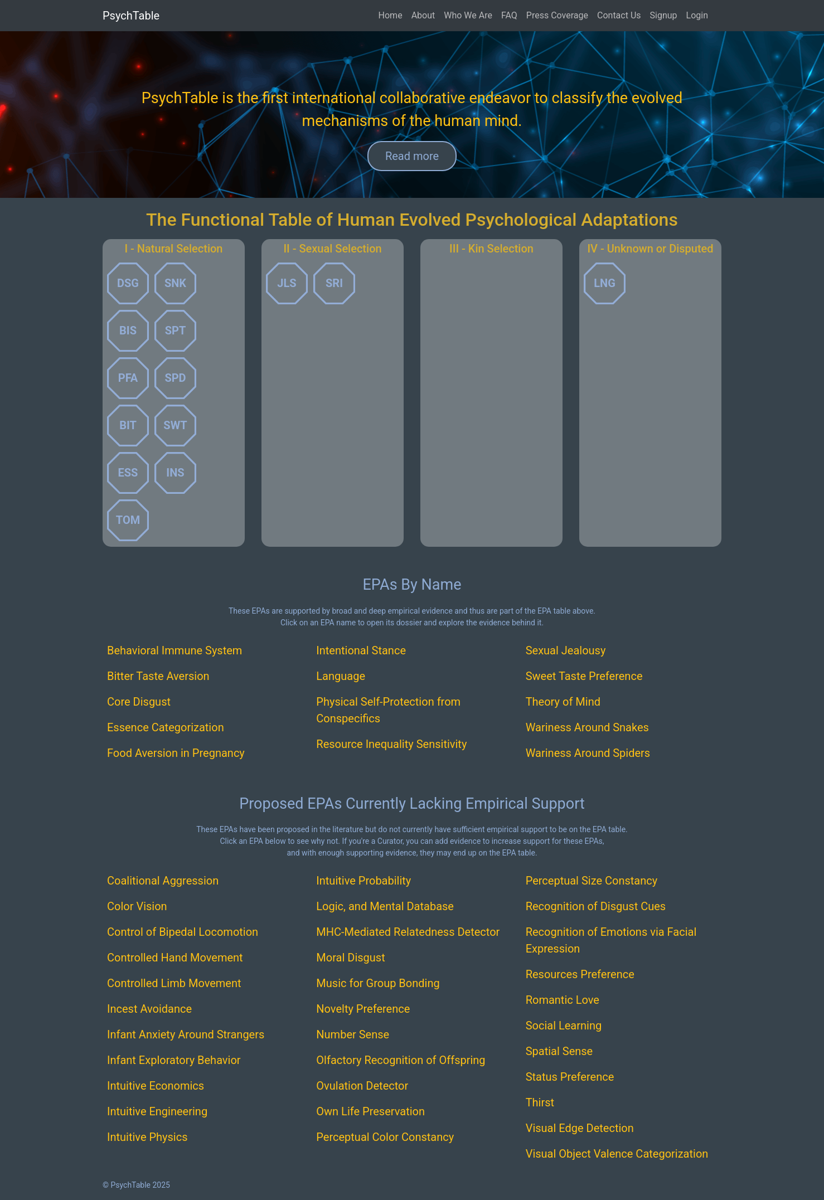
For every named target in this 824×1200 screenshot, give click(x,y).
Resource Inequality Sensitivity (391, 744)
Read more (412, 156)
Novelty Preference (363, 1009)
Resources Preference (580, 974)
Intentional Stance (361, 650)
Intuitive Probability (363, 880)
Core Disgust (139, 701)
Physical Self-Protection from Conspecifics (388, 710)
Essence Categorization (165, 727)
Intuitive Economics (155, 1085)
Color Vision (137, 906)
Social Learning (564, 1025)
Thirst (540, 1102)
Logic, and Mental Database (385, 906)
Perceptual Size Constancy (592, 880)
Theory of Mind (563, 701)
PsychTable (131, 15)
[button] (128, 283)
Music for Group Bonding (377, 983)
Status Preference (570, 1077)
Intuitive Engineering (157, 1111)
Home (391, 15)
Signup (663, 15)
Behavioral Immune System (174, 650)
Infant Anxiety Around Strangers (185, 1034)
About (423, 15)
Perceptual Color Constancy (385, 1137)
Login (697, 15)
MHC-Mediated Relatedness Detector (408, 932)
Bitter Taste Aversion (158, 676)
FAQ (509, 15)
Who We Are (468, 15)
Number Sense (352, 1034)
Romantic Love (562, 1000)
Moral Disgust (350, 957)
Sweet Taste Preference (584, 676)
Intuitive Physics (147, 1137)
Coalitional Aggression (163, 880)
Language (340, 676)
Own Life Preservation (370, 1111)
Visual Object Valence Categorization (617, 1153)
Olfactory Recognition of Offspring (400, 1060)
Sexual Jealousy (566, 650)
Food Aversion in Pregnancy (176, 753)
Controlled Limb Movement (174, 983)
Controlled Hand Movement (175, 957)
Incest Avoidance (149, 1009)
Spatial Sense (559, 1051)
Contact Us (619, 15)
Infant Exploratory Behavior (174, 1060)
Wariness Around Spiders (588, 753)
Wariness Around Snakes (587, 727)
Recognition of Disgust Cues (596, 906)
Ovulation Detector (362, 1085)
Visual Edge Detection (580, 1128)
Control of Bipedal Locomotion (182, 932)
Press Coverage (557, 15)
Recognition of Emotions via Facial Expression (611, 940)
